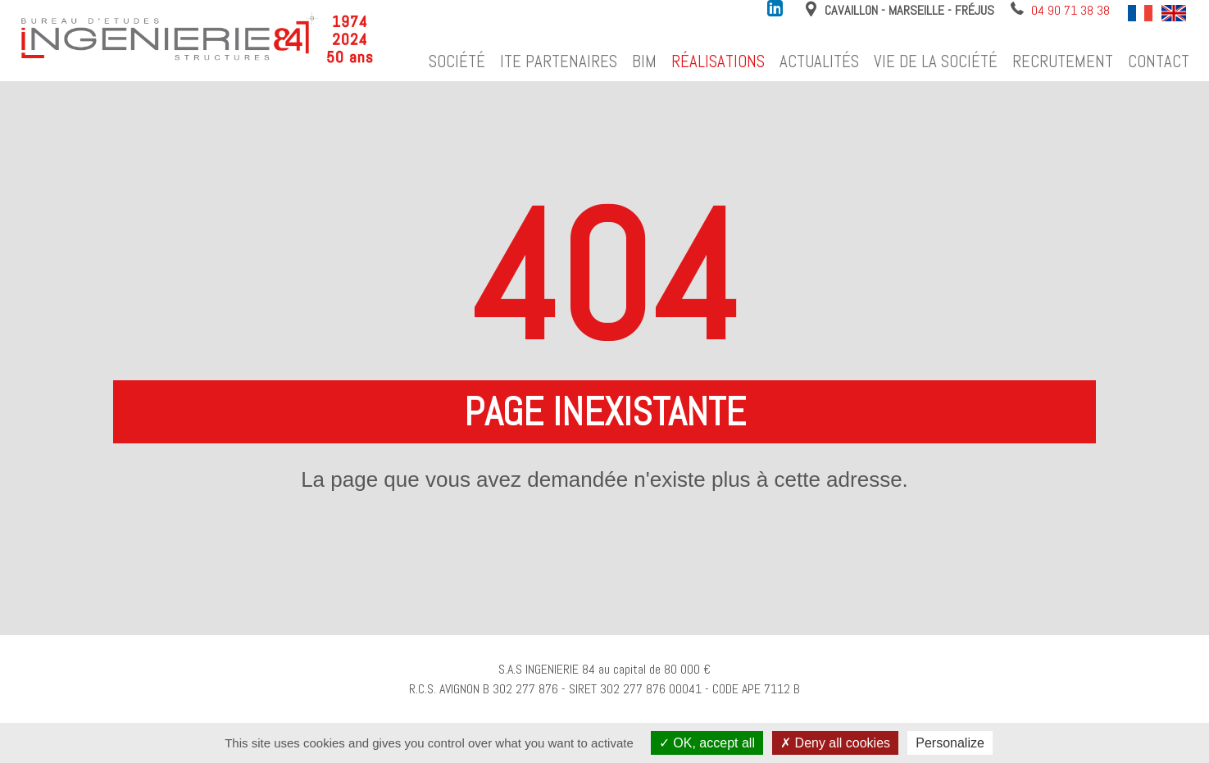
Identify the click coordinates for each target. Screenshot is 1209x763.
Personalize (950, 743)
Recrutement (1062, 61)
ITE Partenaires (558, 61)
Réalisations (718, 61)
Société (457, 61)
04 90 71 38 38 (1070, 10)
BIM (644, 61)
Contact (1158, 61)
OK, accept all (707, 743)
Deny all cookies (835, 743)
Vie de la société (936, 61)
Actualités (819, 61)
